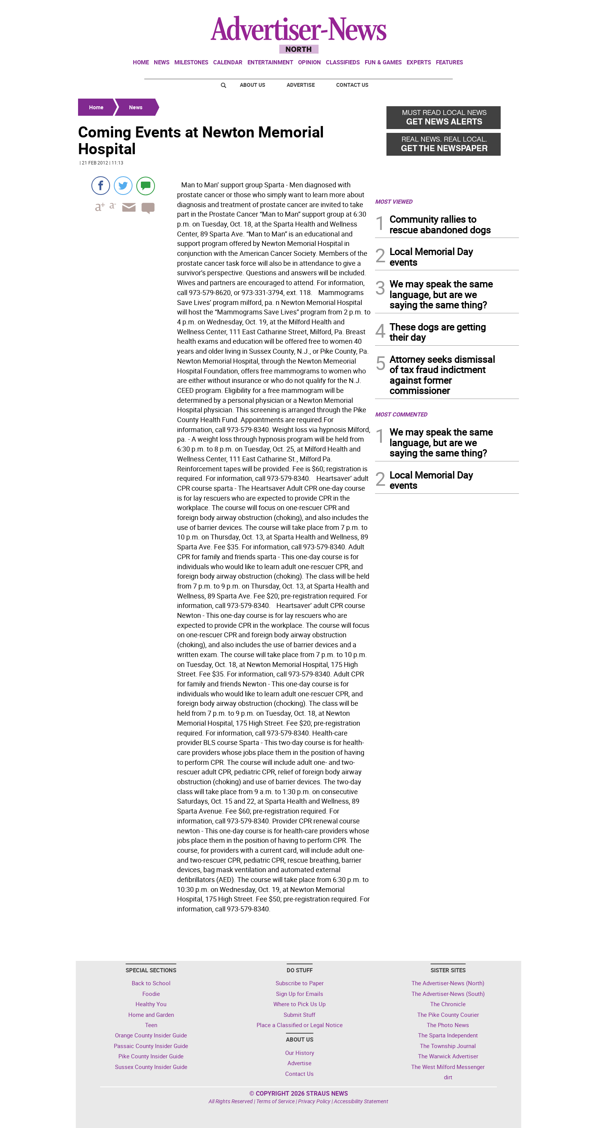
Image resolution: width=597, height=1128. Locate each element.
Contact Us (352, 84)
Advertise (301, 84)
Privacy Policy (314, 1101)
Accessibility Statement (361, 1101)
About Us (252, 84)
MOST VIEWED (393, 201)
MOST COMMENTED (401, 414)
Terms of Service (275, 1101)
